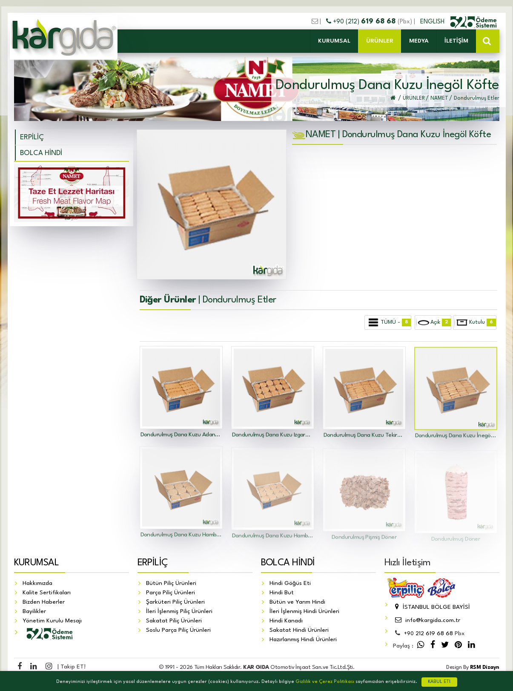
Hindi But (281, 593)
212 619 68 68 (428, 634)
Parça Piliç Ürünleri (170, 593)
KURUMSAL (334, 41)
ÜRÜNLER (379, 41)
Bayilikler (34, 612)
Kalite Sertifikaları (47, 593)
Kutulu (475, 322)
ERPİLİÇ (32, 137)
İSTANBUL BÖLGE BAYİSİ (431, 607)
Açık (433, 322)
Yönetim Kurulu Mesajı (52, 621)
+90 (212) (362, 22)
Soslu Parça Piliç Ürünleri (178, 630)
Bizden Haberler (44, 602)
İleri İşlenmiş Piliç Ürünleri (179, 612)
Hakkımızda (37, 584)
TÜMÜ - (388, 322)
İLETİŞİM (456, 41)
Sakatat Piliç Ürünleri (174, 621)
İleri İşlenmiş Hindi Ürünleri (304, 612)
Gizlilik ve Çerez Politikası (324, 681)
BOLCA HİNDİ (41, 153)
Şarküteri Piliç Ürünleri (175, 602)
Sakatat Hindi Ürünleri (299, 630)
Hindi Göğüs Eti (290, 584)
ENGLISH (433, 22)
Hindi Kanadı (286, 621)
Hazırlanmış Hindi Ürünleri (303, 640)
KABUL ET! (439, 681)
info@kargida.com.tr (426, 621)
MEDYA (419, 41)
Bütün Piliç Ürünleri (171, 584)
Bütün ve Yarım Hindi (297, 602)
